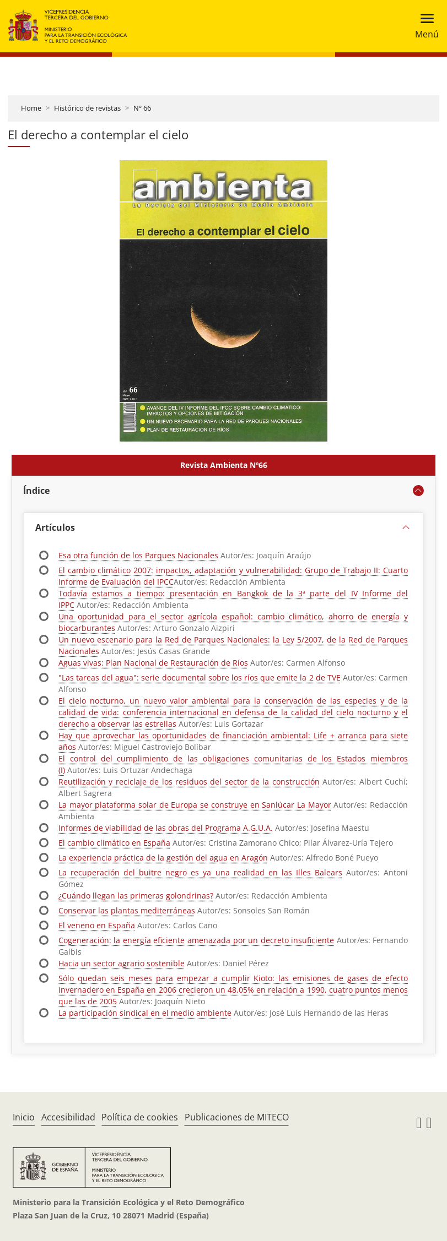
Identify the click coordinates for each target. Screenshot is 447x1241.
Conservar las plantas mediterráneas (126, 910)
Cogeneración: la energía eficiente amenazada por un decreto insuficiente (196, 940)
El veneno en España (96, 925)
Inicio (24, 1117)
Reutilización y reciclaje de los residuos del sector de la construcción (189, 781)
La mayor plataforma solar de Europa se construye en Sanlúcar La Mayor (194, 804)
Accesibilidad (68, 1117)
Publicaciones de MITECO (237, 1117)
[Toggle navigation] (423, 26)
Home (31, 108)
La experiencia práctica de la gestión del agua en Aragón (163, 857)
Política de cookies (139, 1117)
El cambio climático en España (114, 842)
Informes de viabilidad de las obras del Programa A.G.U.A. (165, 828)
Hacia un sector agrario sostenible (121, 963)
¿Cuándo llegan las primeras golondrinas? (135, 895)
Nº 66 (142, 108)
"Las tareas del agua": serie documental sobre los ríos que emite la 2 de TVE (199, 677)
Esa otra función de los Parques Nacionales (138, 555)
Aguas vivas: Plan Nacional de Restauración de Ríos (153, 662)
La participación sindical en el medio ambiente (144, 1013)
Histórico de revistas (87, 108)
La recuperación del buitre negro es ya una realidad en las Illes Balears (200, 872)
